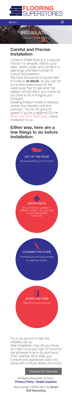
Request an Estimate (43, 371)
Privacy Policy (24, 381)
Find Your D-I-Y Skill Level (29, 116)
